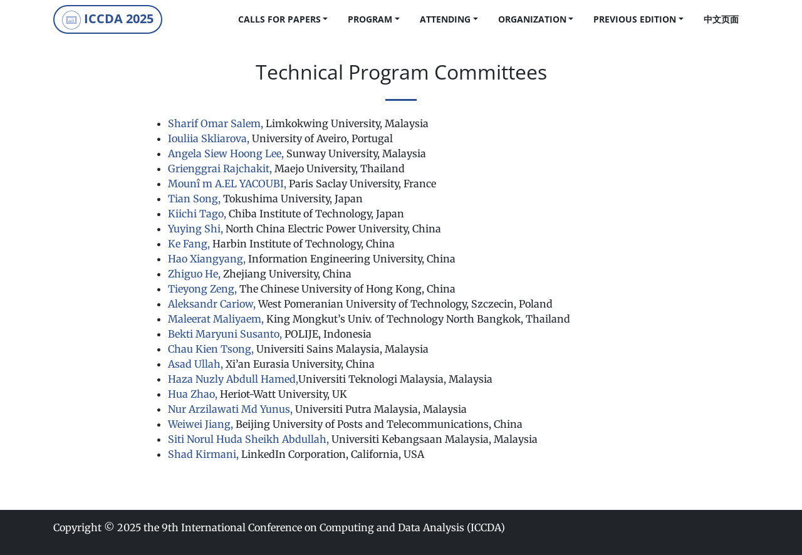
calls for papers (279, 19)
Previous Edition (634, 19)
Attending (445, 19)
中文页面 (721, 19)
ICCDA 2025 (108, 19)
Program (370, 19)
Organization (532, 19)
